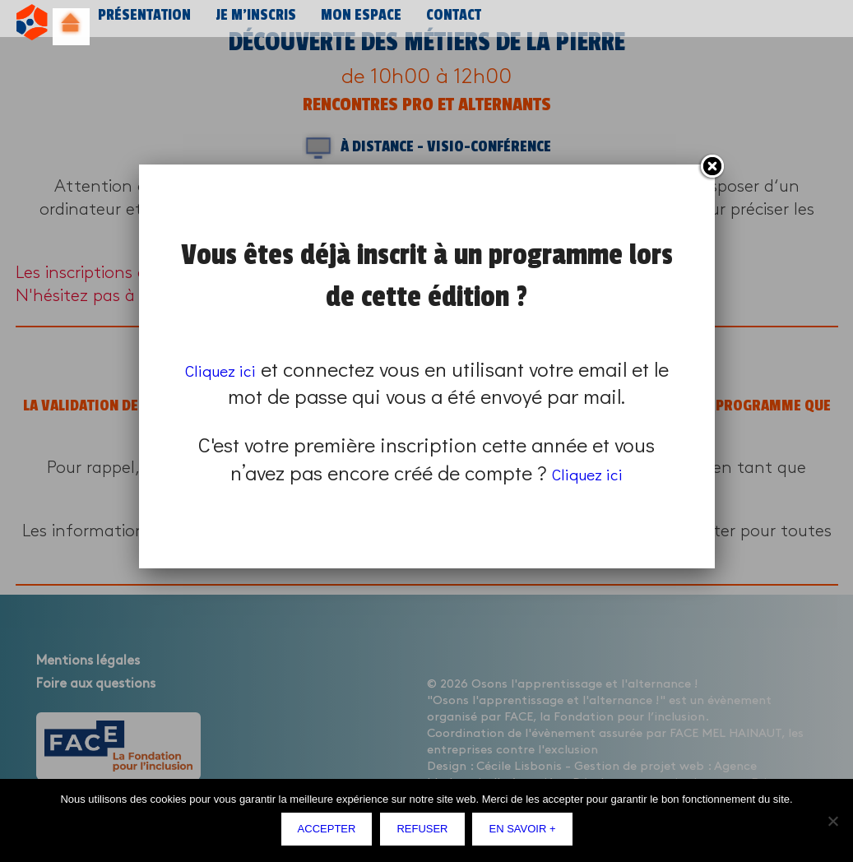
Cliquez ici (230, 368)
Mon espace (351, 22)
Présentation (141, 22)
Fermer (712, 167)
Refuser (426, 833)
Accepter (331, 833)
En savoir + (526, 833)
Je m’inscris (249, 22)
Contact (442, 22)
